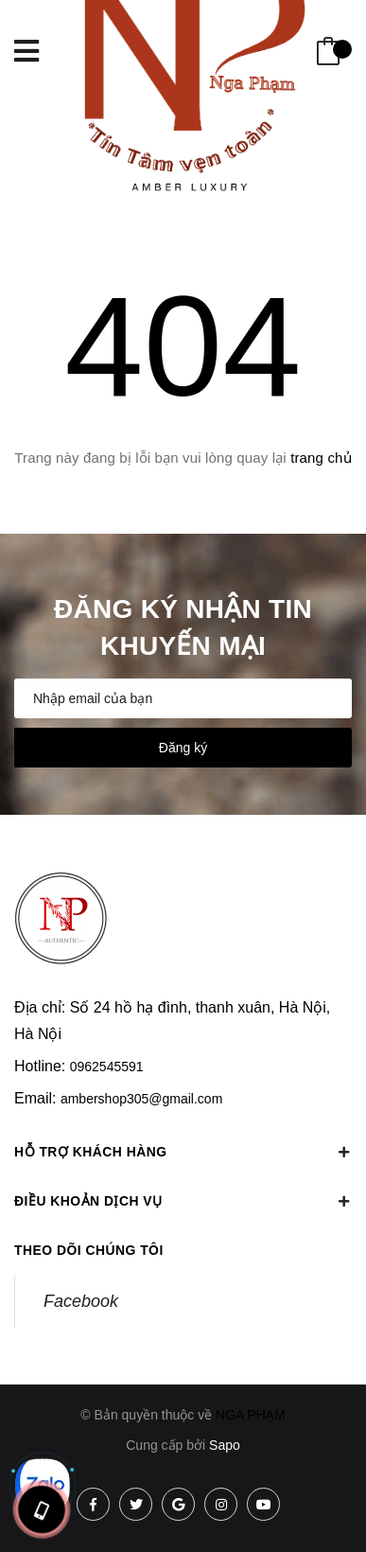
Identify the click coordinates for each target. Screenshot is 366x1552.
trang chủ (321, 458)
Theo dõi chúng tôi (89, 1250)
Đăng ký (183, 747)
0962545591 (107, 1066)
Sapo (224, 1445)
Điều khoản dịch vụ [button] (183, 1200)
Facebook (81, 1301)
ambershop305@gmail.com (141, 1098)
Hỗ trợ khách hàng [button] (183, 1151)
